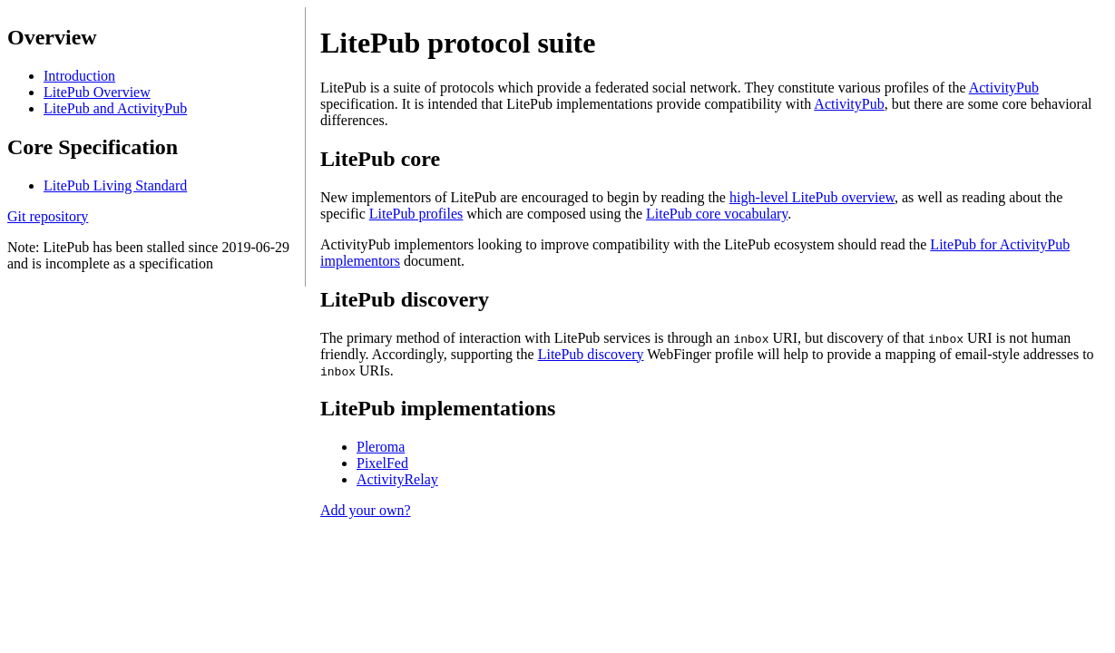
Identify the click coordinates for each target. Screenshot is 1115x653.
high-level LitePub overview (812, 197)
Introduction (79, 75)
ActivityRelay (397, 479)
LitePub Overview (97, 92)
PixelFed (382, 463)
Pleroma (381, 446)
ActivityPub (1004, 87)
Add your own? (365, 510)
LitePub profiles (416, 213)
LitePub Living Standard (115, 185)
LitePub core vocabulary (716, 213)
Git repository (47, 216)
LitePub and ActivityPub (115, 108)
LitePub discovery (591, 354)
